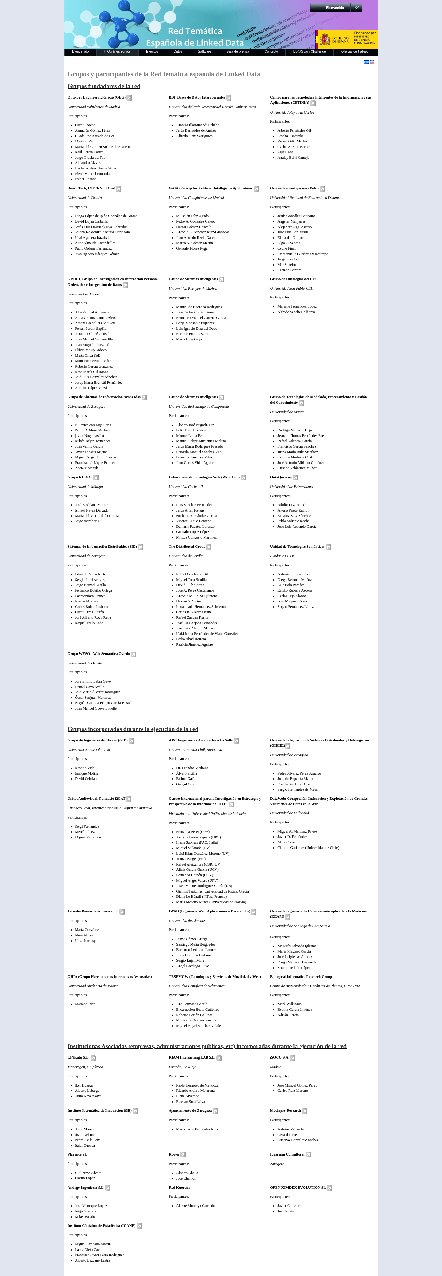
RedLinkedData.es (128, 9)
